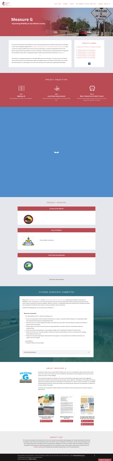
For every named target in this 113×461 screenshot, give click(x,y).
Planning (87, 4)
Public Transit (93, 4)
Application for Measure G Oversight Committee (89, 47)
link (53, 307)
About (59, 4)
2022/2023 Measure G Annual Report (86, 54)
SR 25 (77, 4)
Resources (106, 4)
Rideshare (100, 4)
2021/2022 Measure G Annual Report (87, 55)
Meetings (65, 4)
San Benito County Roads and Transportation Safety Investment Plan (48, 46)
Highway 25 (61, 52)
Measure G (81, 4)
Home (55, 4)
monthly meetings (38, 447)
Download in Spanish (88, 424)
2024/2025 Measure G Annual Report (86, 50)
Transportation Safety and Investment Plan (55, 300)
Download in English (47, 421)
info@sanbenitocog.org (79, 455)
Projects (71, 4)
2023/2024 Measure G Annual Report (86, 52)
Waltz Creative (32, 459)
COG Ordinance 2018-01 (35, 300)
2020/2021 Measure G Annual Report (87, 57)
